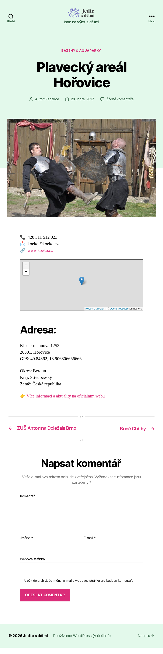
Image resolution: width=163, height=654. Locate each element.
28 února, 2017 (82, 100)
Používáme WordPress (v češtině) (82, 642)
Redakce (51, 100)
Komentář (27, 503)
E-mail (90, 545)
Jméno (26, 545)
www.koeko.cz (40, 251)
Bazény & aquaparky (81, 51)
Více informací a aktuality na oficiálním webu (67, 396)
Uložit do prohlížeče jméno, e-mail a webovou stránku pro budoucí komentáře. (79, 587)
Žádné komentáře (120, 100)
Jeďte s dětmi (36, 642)
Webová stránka (32, 565)
